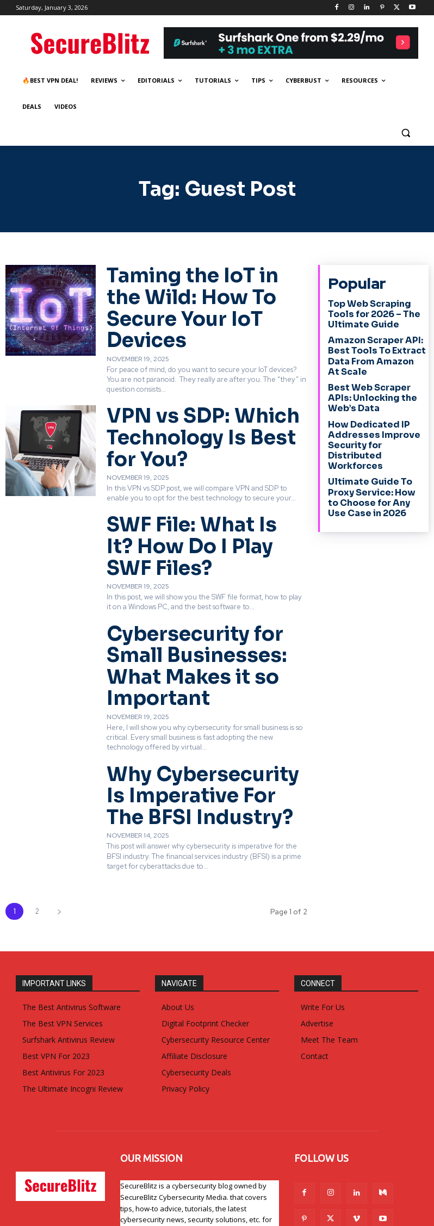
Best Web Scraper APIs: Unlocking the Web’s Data (376, 388)
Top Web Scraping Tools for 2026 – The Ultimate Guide (369, 310)
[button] (405, 133)
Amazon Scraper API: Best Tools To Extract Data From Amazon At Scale (372, 349)
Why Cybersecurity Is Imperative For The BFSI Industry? (193, 693)
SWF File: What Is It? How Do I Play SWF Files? (197, 496)
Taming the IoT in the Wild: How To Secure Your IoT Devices (203, 288)
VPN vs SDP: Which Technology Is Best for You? (206, 395)
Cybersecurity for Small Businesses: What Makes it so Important (203, 592)
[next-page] (59, 800)
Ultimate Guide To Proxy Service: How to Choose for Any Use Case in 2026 (372, 478)
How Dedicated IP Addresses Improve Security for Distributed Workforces (368, 430)
